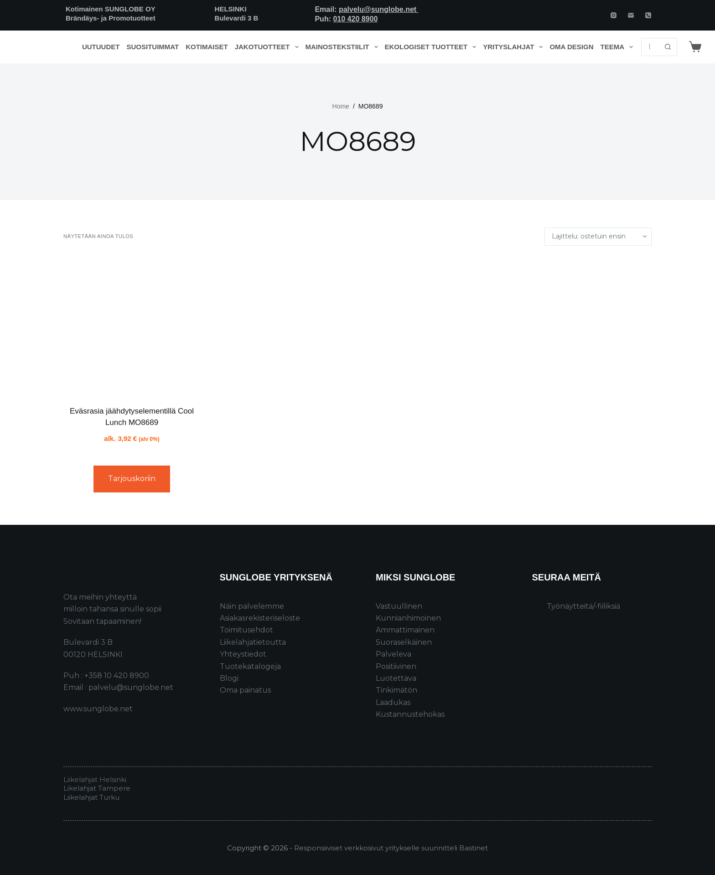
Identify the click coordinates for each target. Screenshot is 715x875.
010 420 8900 (355, 19)
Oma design (571, 47)
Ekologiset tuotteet (432, 47)
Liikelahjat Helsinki (94, 779)
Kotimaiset (207, 47)
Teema (619, 47)
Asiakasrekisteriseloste (260, 618)
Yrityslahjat (514, 47)
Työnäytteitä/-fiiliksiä (583, 606)
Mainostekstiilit (344, 47)
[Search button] (668, 47)
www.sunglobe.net (98, 708)
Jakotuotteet (268, 47)
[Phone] (648, 15)
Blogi (229, 678)
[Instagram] (614, 15)
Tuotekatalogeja (250, 666)
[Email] (631, 15)
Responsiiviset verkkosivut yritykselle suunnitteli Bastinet (391, 848)
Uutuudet (101, 47)
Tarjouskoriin (131, 478)
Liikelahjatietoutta (253, 642)
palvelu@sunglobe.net (379, 9)
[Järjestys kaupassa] (598, 237)
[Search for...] (650, 47)
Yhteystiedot (243, 654)
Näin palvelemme (252, 606)
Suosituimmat (152, 47)
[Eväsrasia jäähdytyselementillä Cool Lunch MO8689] (131, 325)
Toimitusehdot (246, 630)
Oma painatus (245, 690)
